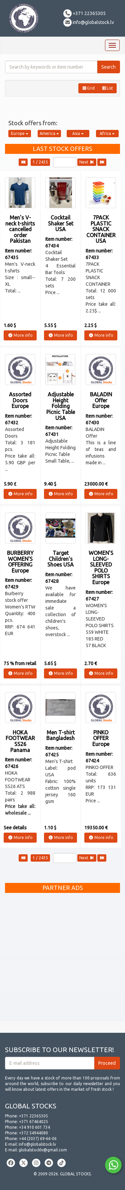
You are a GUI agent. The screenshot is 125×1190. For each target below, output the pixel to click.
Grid (88, 88)
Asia (78, 133)
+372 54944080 (33, 1133)
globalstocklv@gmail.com (43, 1150)
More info (20, 335)
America (49, 133)
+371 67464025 (33, 1121)
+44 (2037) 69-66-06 (38, 1138)
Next (86, 162)
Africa (107, 133)
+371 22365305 (84, 13)
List (107, 88)
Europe (19, 133)
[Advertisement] (62, 958)
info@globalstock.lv (88, 22)
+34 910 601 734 (34, 1127)
